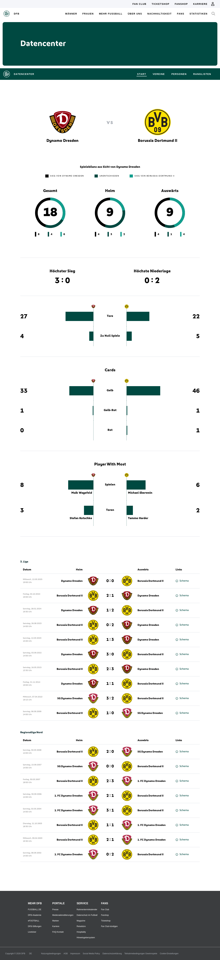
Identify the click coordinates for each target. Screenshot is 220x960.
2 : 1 (110, 596)
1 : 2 (110, 610)
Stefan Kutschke (81, 518)
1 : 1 (110, 684)
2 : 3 (110, 669)
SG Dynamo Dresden (70, 698)
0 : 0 (110, 581)
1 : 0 (110, 713)
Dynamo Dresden (72, 581)
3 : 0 (110, 654)
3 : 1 (110, 810)
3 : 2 (110, 698)
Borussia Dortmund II (151, 581)
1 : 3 (110, 640)
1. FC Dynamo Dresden (152, 781)
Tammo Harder (138, 518)
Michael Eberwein (140, 492)
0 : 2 (110, 625)
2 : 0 (110, 752)
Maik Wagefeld (81, 492)
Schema (182, 580)
